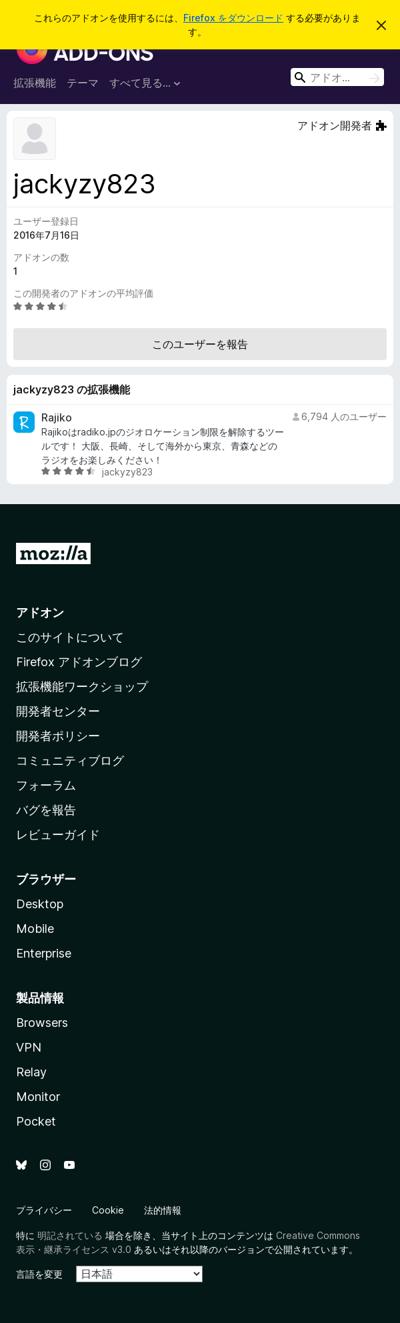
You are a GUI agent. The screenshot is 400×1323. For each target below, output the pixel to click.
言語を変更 (39, 1274)
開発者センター (58, 711)
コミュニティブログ (70, 761)
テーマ (83, 82)
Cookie (108, 1210)
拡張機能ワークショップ (82, 687)
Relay (31, 1072)
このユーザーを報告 (200, 344)
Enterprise (43, 953)
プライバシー (44, 1210)
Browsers (42, 1023)
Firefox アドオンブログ (79, 662)
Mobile (35, 929)
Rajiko (56, 417)
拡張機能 (34, 82)
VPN (28, 1047)
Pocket (36, 1121)
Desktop (39, 904)
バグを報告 (46, 810)
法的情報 (162, 1210)
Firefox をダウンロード (233, 17)
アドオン (40, 612)
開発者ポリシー (58, 736)
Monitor (38, 1097)
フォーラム (46, 785)
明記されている (70, 1235)
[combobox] (337, 77)
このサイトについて (70, 637)
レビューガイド (58, 835)
